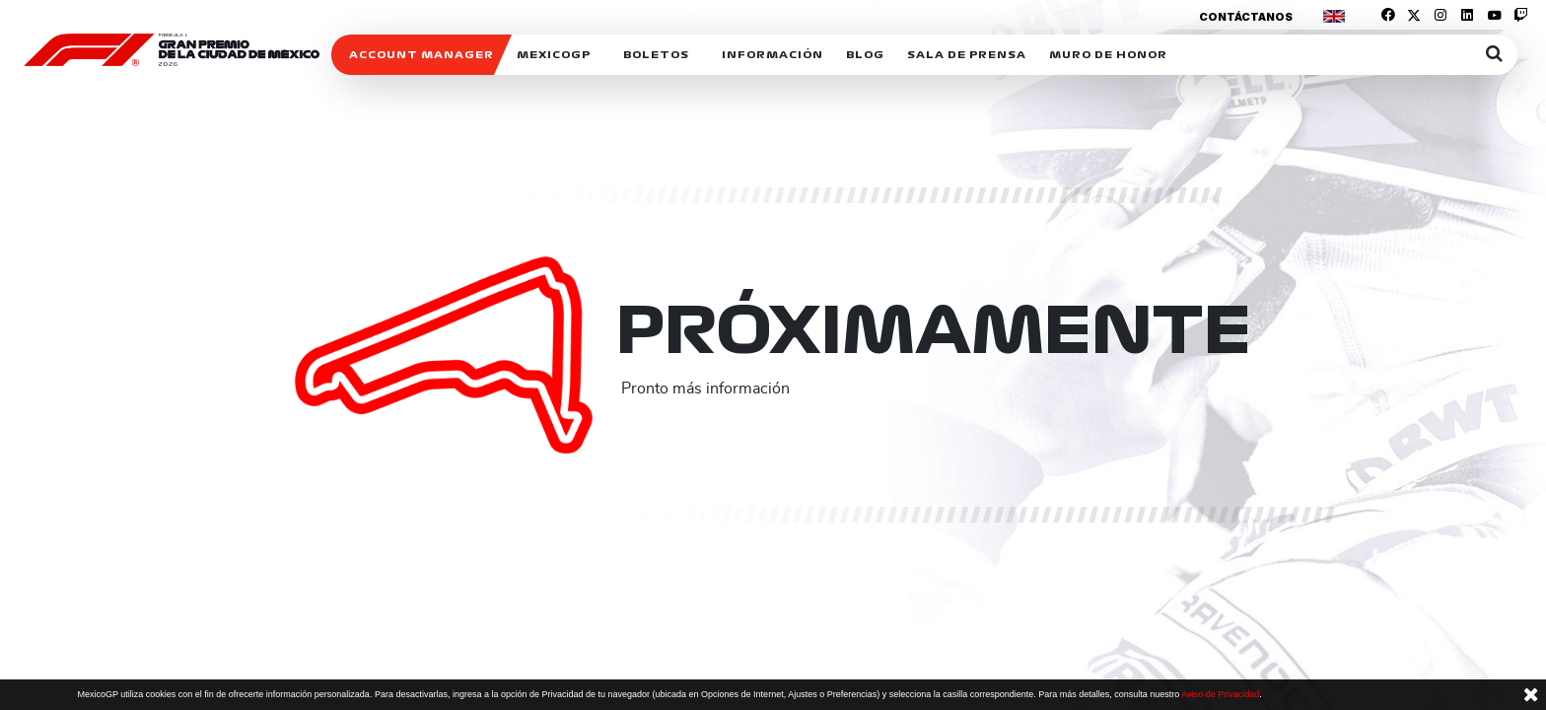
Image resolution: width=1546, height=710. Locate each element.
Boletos (656, 54)
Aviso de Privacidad (1220, 694)
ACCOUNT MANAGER (421, 54)
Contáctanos (1246, 17)
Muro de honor (1108, 54)
